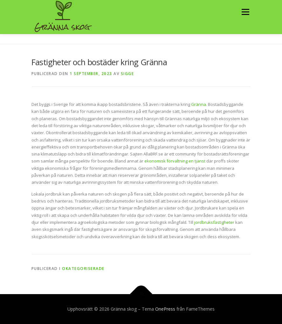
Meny (245, 12)
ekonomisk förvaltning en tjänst (174, 161)
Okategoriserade (83, 268)
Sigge (127, 73)
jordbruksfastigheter (214, 222)
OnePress (165, 309)
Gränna (198, 104)
